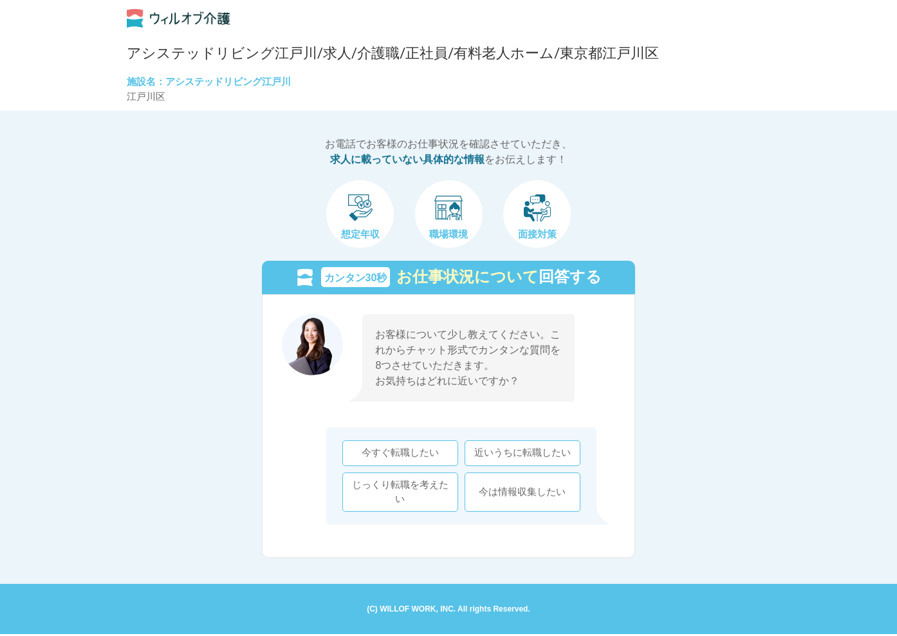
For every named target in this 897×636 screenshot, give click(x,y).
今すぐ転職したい (398, 454)
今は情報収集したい (520, 492)
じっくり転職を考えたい (398, 492)
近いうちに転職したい (520, 454)
